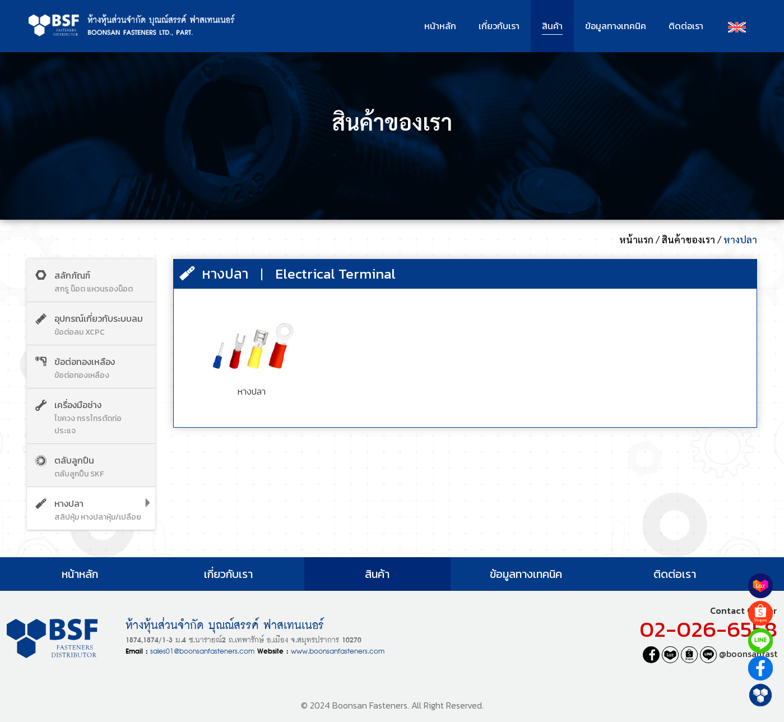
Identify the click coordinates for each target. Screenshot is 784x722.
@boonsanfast (738, 653)
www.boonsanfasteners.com (337, 650)
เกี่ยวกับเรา (499, 26)
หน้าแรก (636, 239)
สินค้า (552, 26)
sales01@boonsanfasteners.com (202, 650)
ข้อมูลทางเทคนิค (615, 26)
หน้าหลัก (440, 26)
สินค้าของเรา (688, 239)
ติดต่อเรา (686, 26)
